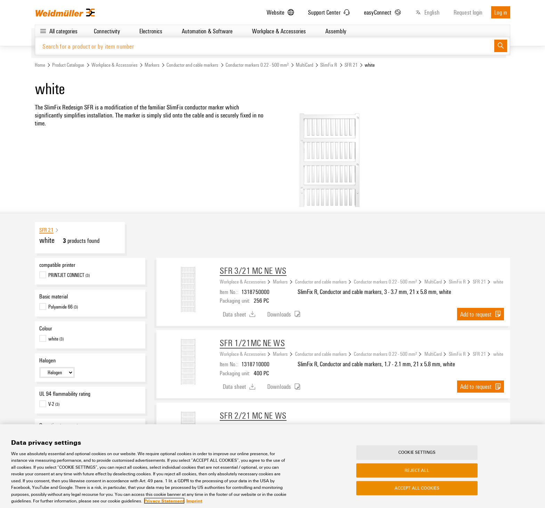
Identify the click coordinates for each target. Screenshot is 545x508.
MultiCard (304, 65)
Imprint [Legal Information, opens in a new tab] (194, 501)
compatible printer (57, 265)
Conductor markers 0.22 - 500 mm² (257, 65)
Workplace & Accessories (114, 65)
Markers (152, 65)
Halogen (47, 360)
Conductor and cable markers (192, 65)
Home (40, 65)
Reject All (417, 470)
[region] (272, 466)
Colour (45, 329)
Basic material (53, 297)
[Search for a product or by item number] (264, 46)
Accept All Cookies (416, 488)
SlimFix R (328, 65)
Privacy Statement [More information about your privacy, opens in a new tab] (164, 501)
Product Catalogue (68, 65)
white (498, 281)
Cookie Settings (417, 452)
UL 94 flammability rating (64, 394)
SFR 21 (351, 65)
